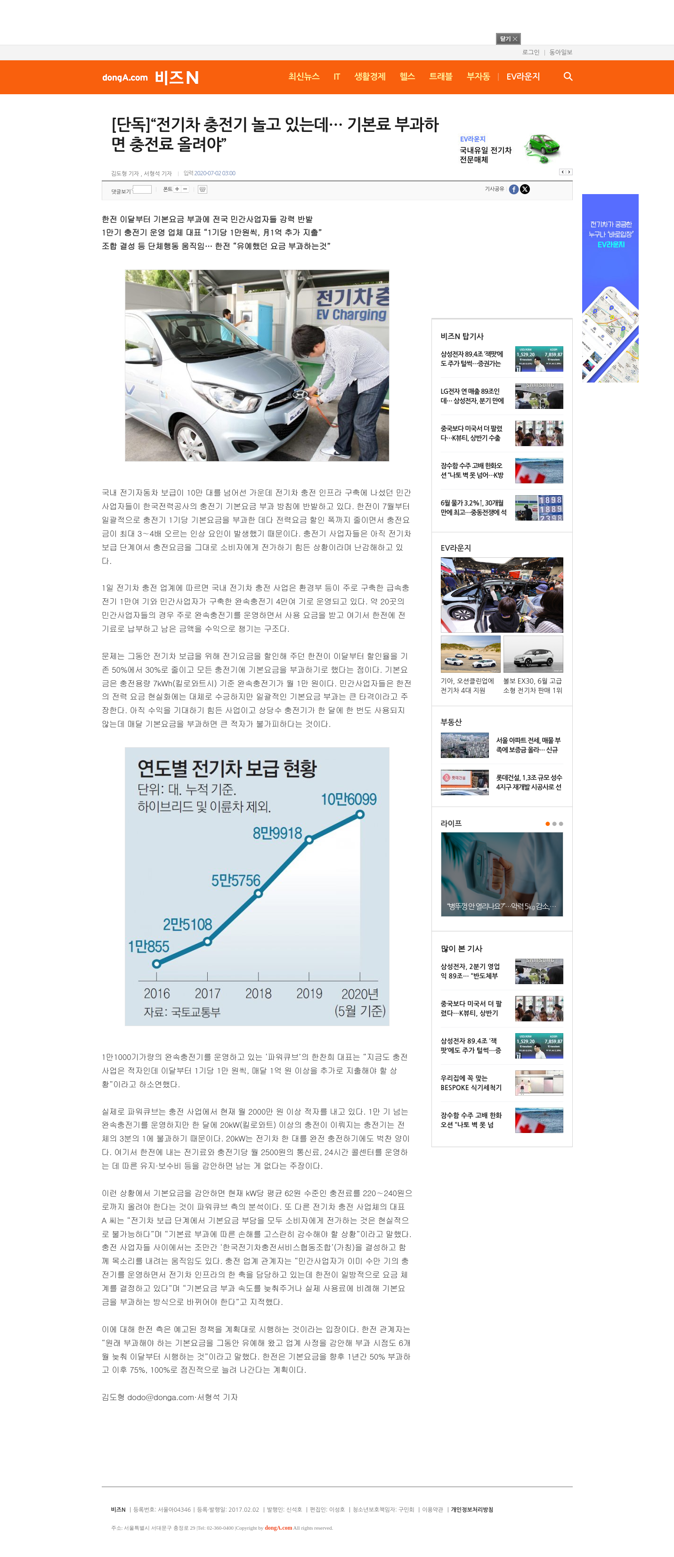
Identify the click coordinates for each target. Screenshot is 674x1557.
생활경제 (369, 77)
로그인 (531, 52)
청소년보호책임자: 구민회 (383, 1510)
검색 (568, 76)
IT (337, 77)
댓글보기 (121, 192)
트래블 (441, 77)
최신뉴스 (303, 77)
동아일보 (561, 52)
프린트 (202, 189)
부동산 (451, 722)
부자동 (478, 77)
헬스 (407, 77)
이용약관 (432, 1510)
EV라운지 (523, 77)
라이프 (451, 823)
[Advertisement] (324, 21)
